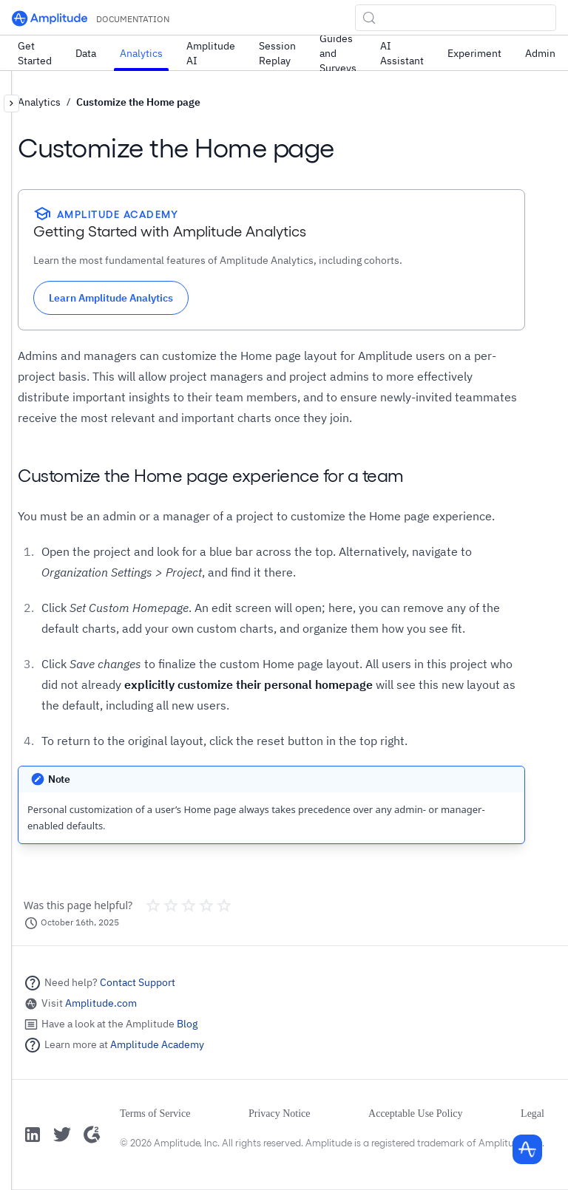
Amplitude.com (101, 1003)
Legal (532, 1113)
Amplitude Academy (157, 1044)
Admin (540, 53)
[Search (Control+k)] (455, 17)
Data (85, 53)
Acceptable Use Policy (415, 1113)
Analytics (141, 53)
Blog (187, 1023)
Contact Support (137, 982)
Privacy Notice (279, 1113)
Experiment (474, 53)
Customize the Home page (138, 102)
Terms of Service (155, 1113)
